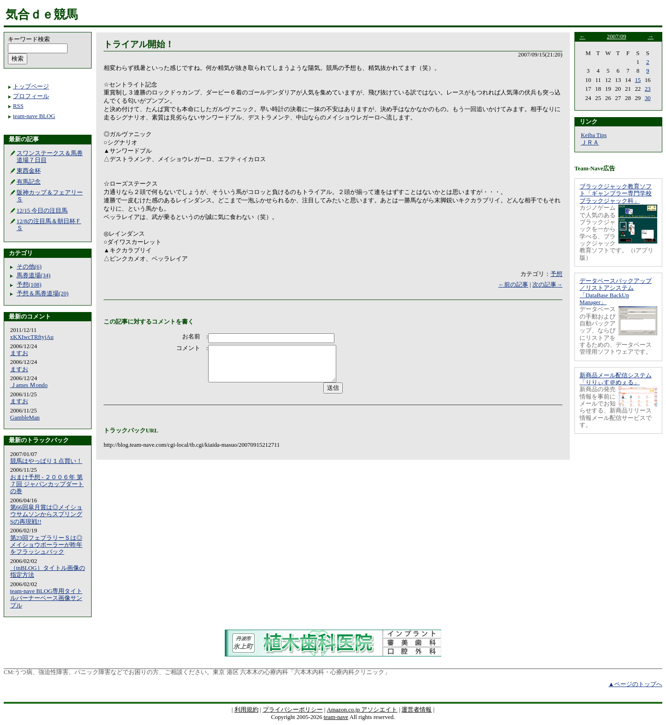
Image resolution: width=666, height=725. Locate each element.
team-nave (336, 717)
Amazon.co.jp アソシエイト (362, 709)
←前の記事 (513, 284)
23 (648, 89)
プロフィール (31, 96)
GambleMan (25, 417)
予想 (556, 274)
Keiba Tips (594, 135)
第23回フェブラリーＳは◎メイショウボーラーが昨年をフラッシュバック (46, 545)
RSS (18, 106)
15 (638, 80)
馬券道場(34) (33, 275)
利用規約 (246, 709)
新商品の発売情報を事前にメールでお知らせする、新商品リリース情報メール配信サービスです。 (616, 407)
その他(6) (29, 266)
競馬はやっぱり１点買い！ (46, 461)
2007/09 (616, 36)
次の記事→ (547, 284)
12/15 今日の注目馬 (42, 210)
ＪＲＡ (590, 142)
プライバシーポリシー (293, 709)
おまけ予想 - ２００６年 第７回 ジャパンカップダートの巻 (47, 484)
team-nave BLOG (34, 116)
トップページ (31, 86)
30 (648, 98)
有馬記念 (29, 182)
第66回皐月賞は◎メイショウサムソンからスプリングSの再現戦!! (46, 514)
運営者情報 (416, 709)
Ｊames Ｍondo (29, 385)
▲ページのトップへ (635, 684)
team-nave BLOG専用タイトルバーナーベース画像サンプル (46, 598)
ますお (19, 353)
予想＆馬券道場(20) (42, 293)
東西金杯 (29, 171)
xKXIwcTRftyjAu (32, 337)
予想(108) (29, 284)
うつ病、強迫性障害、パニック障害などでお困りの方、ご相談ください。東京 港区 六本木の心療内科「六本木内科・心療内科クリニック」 (202, 672)
